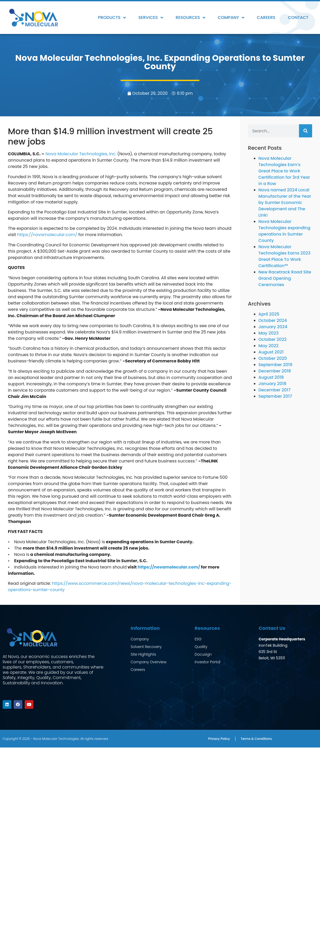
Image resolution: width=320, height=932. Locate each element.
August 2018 (271, 377)
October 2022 (273, 339)
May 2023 (269, 333)
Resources (190, 17)
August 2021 (271, 352)
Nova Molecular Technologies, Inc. (80, 154)
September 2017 (275, 396)
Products (112, 17)
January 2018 (272, 384)
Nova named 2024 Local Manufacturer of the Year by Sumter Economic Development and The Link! (285, 202)
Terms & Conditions (256, 738)
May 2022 (268, 346)
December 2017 (275, 390)
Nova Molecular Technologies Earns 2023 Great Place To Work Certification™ (285, 256)
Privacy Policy (219, 738)
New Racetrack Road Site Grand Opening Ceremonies (285, 278)
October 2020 (273, 358)
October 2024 (273, 320)
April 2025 (269, 314)
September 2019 (275, 365)
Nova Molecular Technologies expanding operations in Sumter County (285, 230)
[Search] (305, 130)
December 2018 (275, 371)
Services (150, 17)
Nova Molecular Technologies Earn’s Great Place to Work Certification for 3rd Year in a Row (284, 171)
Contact (298, 17)
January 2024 (273, 327)
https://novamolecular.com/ (47, 235)
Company (231, 17)
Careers (266, 17)
